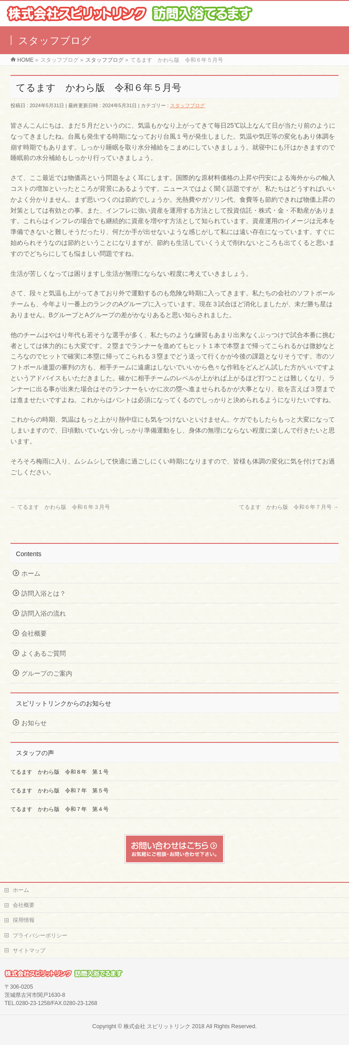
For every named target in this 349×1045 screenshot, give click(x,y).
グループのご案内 (46, 673)
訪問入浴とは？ (43, 593)
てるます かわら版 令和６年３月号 (60, 507)
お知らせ (34, 723)
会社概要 (34, 633)
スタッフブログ (187, 105)
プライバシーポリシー (40, 935)
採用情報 (24, 920)
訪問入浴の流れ (43, 613)
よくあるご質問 (43, 653)
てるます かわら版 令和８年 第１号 (59, 772)
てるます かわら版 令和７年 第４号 (59, 809)
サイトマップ (29, 950)
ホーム (30, 573)
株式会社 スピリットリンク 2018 (164, 1026)
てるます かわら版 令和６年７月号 (289, 507)
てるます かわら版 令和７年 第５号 (62, 790)
